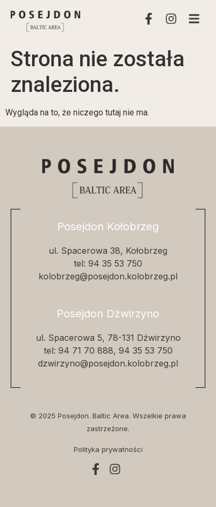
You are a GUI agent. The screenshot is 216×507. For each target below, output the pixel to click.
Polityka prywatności (108, 449)
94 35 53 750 (115, 263)
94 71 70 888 (85, 350)
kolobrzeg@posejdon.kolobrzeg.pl (108, 276)
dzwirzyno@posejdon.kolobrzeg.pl (108, 363)
